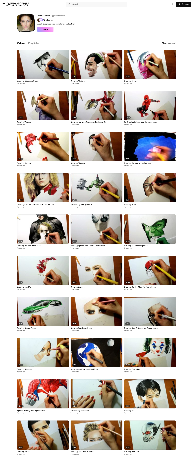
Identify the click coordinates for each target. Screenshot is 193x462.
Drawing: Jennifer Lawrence (82, 452)
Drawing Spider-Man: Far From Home (140, 287)
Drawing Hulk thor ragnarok (136, 246)
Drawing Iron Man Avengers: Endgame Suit (88, 122)
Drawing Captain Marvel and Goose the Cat (35, 204)
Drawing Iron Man (24, 287)
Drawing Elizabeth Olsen (27, 81)
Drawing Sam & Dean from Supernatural (141, 328)
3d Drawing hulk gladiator (81, 204)
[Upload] (172, 4)
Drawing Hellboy (24, 163)
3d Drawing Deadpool (79, 411)
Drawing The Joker (132, 369)
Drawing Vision (130, 81)
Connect (183, 4)
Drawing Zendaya (77, 287)
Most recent (169, 43)
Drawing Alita (130, 204)
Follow (45, 29)
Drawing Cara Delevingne (81, 328)
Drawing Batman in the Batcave (137, 163)
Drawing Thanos (24, 122)
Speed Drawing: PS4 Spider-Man (31, 411)
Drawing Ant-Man (131, 452)
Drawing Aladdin (77, 81)
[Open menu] (4, 4)
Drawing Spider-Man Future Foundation (87, 246)
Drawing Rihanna (24, 369)
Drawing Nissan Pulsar (26, 328)
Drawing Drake (23, 452)
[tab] (21, 43)
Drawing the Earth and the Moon (84, 369)
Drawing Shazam (77, 163)
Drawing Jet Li (130, 411)
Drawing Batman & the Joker (29, 246)
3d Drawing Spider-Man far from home (140, 122)
